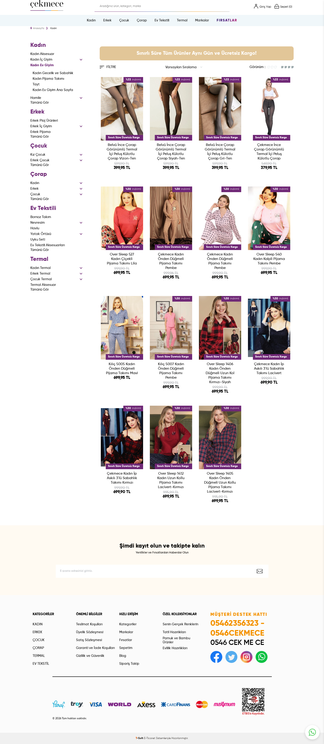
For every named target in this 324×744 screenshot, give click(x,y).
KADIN (38, 624)
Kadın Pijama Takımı (48, 78)
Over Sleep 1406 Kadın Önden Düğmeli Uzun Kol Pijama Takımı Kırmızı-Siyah (220, 373)
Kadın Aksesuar (42, 54)
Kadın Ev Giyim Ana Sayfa (53, 90)
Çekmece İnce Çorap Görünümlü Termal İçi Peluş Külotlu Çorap (269, 151)
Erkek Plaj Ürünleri (44, 120)
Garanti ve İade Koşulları (95, 648)
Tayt (36, 84)
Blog (122, 656)
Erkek (107, 20)
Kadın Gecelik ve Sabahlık (53, 73)
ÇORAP (38, 648)
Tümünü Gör (39, 102)
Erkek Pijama (40, 132)
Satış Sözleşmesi (89, 640)
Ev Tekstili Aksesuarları (47, 245)
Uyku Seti (37, 239)
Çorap (142, 20)
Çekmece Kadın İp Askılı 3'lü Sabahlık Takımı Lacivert (269, 368)
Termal (182, 20)
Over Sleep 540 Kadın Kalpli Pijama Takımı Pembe (269, 259)
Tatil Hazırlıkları (174, 632)
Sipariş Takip (129, 663)
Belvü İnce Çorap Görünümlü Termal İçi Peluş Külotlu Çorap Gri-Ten (220, 151)
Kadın (91, 20)
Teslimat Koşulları (89, 624)
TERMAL (39, 656)
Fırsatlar (227, 20)
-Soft (140, 738)
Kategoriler (128, 624)
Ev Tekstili (162, 20)
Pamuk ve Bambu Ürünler (176, 640)
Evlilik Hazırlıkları (175, 648)
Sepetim (126, 648)
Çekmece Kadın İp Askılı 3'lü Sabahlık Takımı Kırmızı (122, 478)
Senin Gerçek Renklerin (180, 624)
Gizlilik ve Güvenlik (90, 656)
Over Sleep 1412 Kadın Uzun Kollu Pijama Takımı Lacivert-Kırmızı (170, 480)
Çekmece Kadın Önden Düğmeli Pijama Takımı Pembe (171, 261)
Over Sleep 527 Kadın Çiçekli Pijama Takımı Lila (122, 259)
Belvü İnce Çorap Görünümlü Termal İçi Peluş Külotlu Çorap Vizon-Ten (122, 151)
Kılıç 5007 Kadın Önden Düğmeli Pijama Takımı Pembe (171, 371)
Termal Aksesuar (43, 285)
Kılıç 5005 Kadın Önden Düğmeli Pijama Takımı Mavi (122, 368)
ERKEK (37, 632)
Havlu (34, 228)
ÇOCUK (39, 640)
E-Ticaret (149, 738)
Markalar (202, 20)
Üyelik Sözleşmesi (89, 632)
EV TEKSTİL (41, 663)
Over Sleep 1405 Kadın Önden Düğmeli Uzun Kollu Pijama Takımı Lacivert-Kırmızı (220, 483)
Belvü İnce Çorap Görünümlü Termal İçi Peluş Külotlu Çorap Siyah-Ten (171, 151)
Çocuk (124, 20)
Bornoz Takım (40, 217)
